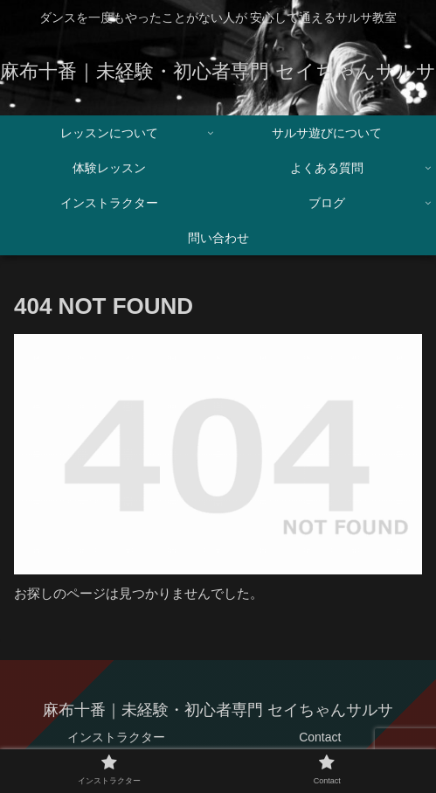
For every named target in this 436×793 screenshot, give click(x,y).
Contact (320, 737)
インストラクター (116, 737)
